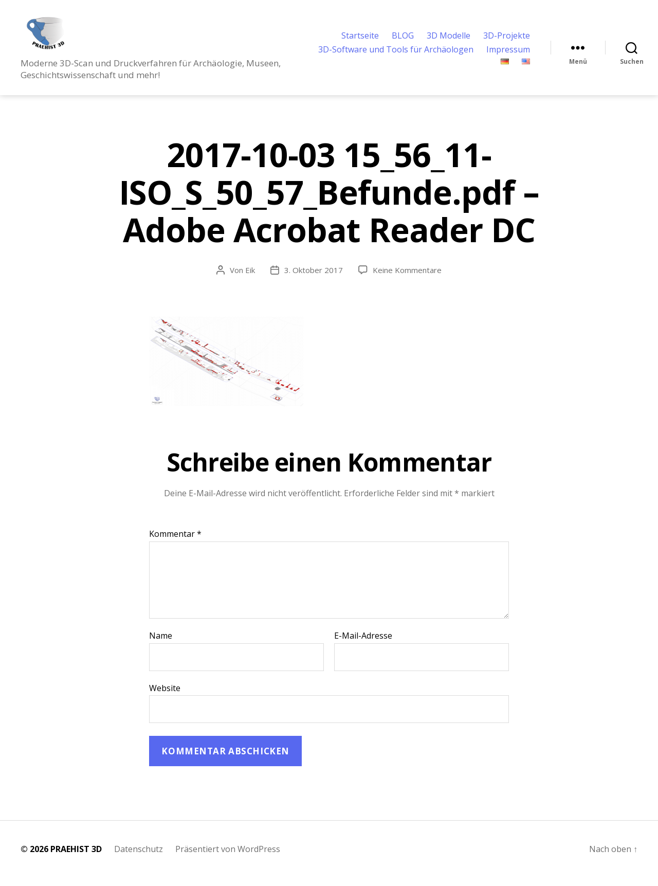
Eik (250, 279)
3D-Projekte (506, 40)
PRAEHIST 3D (76, 857)
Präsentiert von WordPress (227, 857)
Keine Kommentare (407, 279)
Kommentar (175, 543)
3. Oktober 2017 (313, 279)
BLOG (403, 40)
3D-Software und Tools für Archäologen (395, 54)
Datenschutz (138, 857)
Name (160, 644)
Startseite (360, 40)
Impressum (508, 54)
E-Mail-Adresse (363, 644)
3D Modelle (448, 40)
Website (164, 696)
